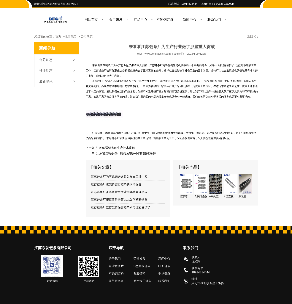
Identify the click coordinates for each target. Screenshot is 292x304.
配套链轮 (139, 273)
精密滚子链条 (142, 280)
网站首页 (91, 19)
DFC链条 (164, 265)
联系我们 (214, 19)
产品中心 (140, 19)
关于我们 (115, 258)
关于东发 (116, 19)
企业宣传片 (116, 265)
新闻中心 (189, 19)
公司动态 (46, 60)
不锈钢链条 (165, 19)
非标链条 (164, 273)
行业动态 (46, 71)
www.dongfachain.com (158, 53)
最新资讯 (46, 81)
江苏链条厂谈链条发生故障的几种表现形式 (119, 191)
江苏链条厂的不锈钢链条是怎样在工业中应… (120, 176)
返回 (250, 36)
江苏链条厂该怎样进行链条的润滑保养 (116, 184)
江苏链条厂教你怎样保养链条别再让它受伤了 (120, 207)
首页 (58, 36)
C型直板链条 (142, 265)
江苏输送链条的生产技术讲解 (115, 147)
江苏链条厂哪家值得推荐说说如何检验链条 (119, 199)
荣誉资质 (139, 258)
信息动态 (70, 36)
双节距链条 (116, 280)
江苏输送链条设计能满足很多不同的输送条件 (125, 153)
